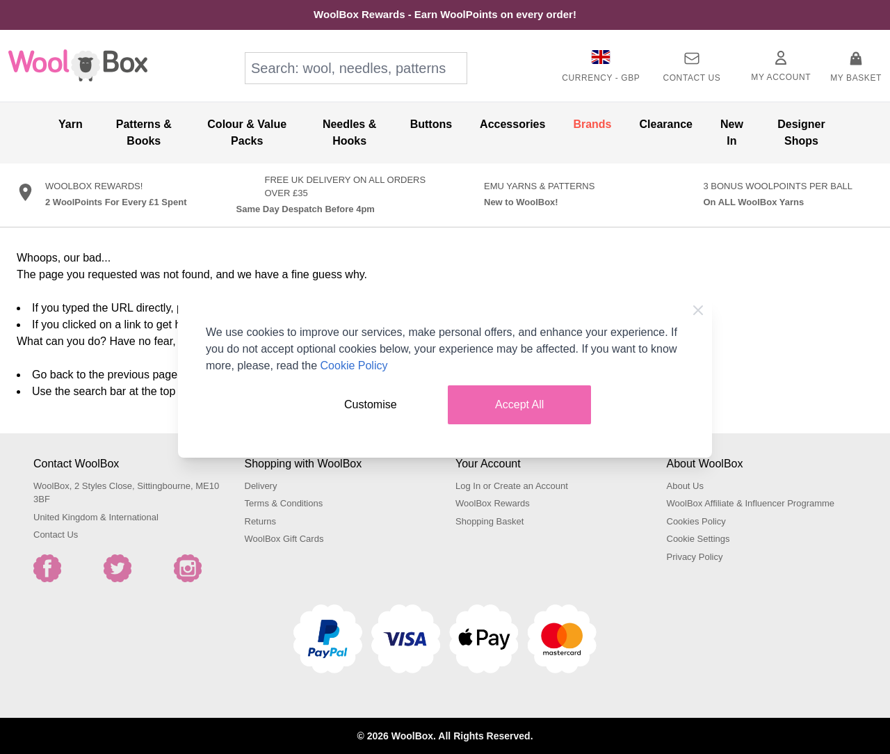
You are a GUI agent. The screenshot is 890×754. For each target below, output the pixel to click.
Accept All (519, 404)
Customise (370, 404)
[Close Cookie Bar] (698, 310)
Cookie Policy (354, 365)
